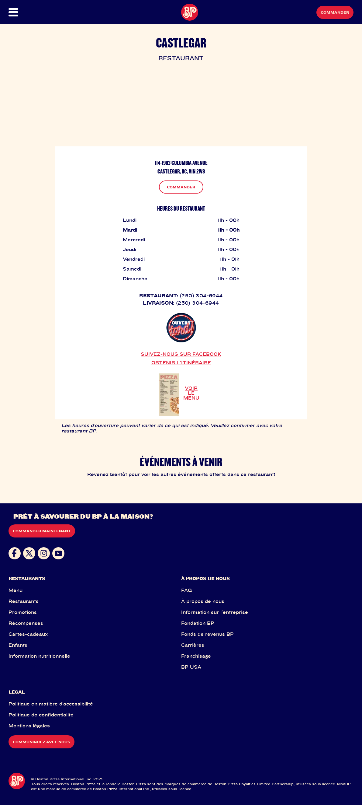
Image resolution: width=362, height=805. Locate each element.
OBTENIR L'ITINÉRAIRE (181, 362)
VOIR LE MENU (191, 393)
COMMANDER (181, 187)
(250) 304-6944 (201, 295)
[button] (26, 12)
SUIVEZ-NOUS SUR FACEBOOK (181, 354)
